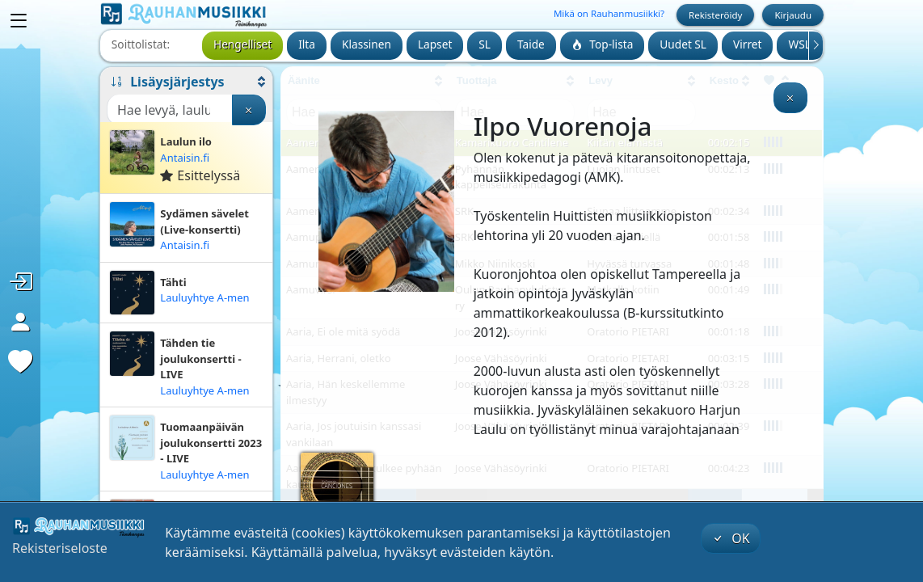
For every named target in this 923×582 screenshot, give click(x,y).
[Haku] (170, 110)
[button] (186, 81)
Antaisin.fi (184, 157)
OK (730, 538)
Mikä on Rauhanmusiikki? (609, 13)
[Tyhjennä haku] (249, 110)
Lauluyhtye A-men (204, 297)
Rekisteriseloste (59, 548)
